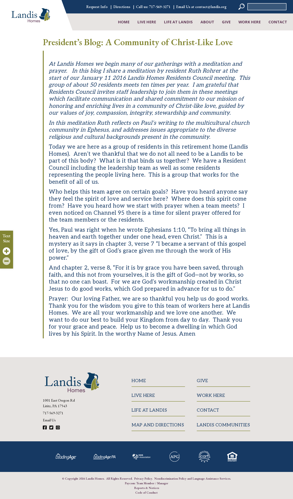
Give (226, 21)
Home (123, 21)
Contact (278, 21)
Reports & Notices (146, 488)
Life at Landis (178, 21)
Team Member (145, 483)
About (207, 21)
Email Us (49, 420)
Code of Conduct (146, 492)
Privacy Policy (143, 478)
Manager (162, 483)
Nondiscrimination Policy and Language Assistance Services (192, 478)
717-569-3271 (159, 6)
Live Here (146, 21)
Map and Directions (158, 425)
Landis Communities (223, 425)
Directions (121, 6)
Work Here (249, 21)
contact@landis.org (210, 6)
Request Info (97, 6)
